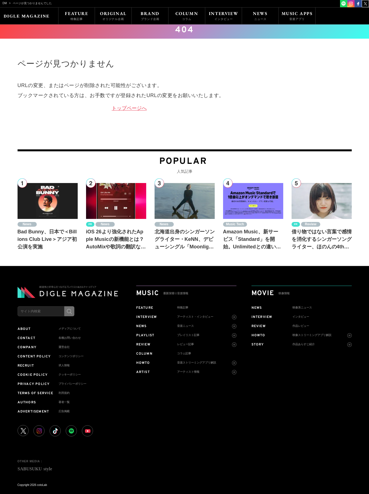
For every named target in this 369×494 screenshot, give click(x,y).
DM (5, 3)
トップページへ (129, 108)
